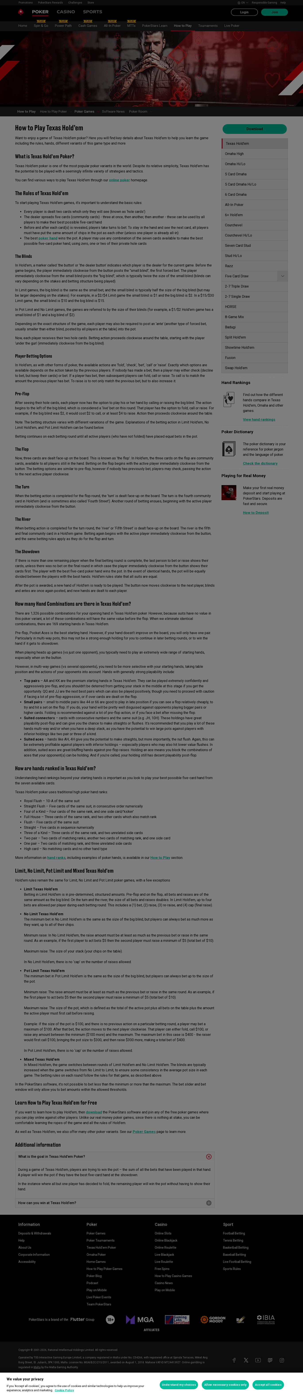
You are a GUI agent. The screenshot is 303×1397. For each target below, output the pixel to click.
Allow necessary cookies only (225, 1384)
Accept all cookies (268, 1384)
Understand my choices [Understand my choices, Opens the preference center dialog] (179, 1384)
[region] (151, 1385)
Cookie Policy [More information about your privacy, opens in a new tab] (64, 1390)
